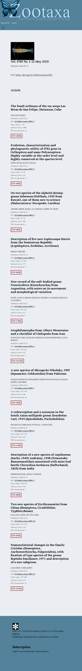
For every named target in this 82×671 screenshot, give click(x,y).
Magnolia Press (30, 637)
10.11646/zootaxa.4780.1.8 (24, 431)
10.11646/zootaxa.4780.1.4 (24, 258)
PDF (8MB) (16, 495)
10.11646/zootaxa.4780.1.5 (24, 306)
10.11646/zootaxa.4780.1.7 (24, 388)
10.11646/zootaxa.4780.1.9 (24, 480)
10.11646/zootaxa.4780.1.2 (24, 169)
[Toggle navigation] (3, 27)
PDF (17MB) (16, 321)
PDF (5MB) (16, 403)
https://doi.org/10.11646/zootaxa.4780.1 (34, 75)
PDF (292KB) (17, 588)
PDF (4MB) (16, 183)
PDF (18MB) (16, 136)
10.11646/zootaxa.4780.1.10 (25, 521)
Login (14, 23)
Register (5, 23)
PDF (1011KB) (17, 361)
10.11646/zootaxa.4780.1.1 (24, 121)
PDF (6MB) (16, 535)
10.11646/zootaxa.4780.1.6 (24, 346)
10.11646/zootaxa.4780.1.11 (25, 574)
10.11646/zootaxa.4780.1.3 (24, 215)
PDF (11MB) (16, 445)
